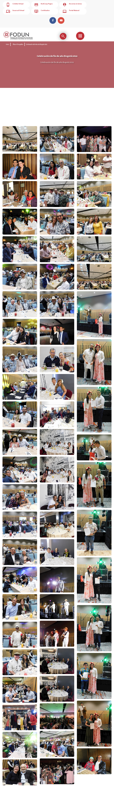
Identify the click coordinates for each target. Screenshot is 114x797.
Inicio (7, 44)
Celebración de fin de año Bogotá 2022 (36, 44)
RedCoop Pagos (43, 5)
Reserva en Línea (72, 5)
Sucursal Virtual (15, 11)
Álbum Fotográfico (18, 44)
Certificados (42, 11)
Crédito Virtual (14, 5)
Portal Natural (71, 11)
